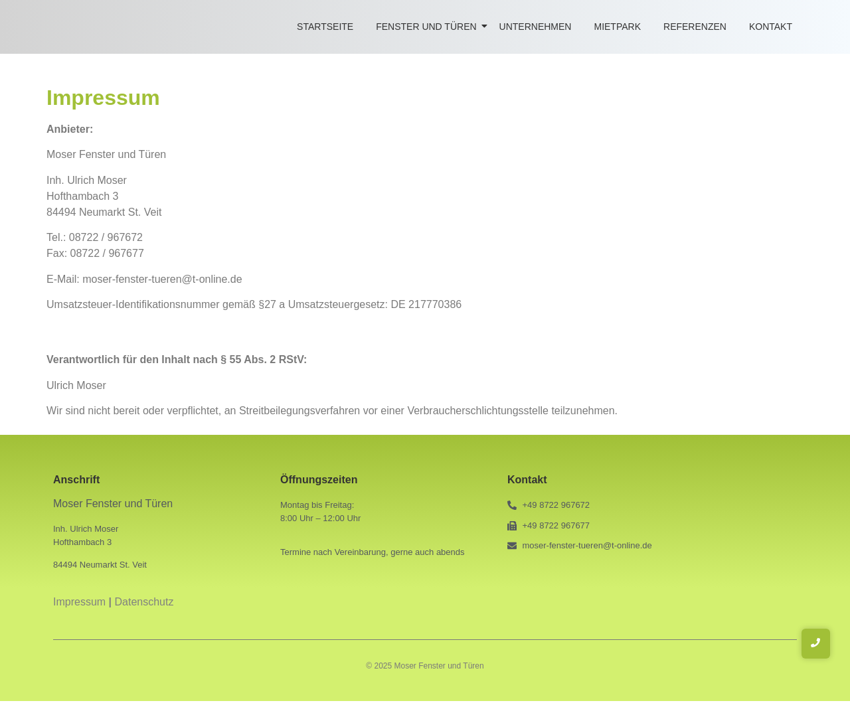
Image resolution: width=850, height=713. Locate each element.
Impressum (79, 601)
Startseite (325, 26)
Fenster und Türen (428, 26)
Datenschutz (144, 601)
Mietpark (617, 26)
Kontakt (770, 26)
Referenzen (694, 26)
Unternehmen (535, 26)
